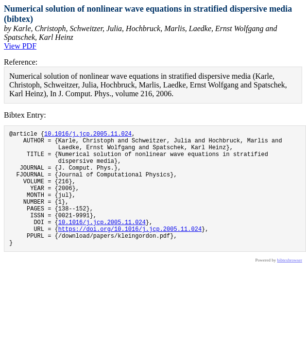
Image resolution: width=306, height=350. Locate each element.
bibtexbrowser (290, 284)
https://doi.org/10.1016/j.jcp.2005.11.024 (130, 250)
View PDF (20, 46)
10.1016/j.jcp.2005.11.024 (88, 135)
